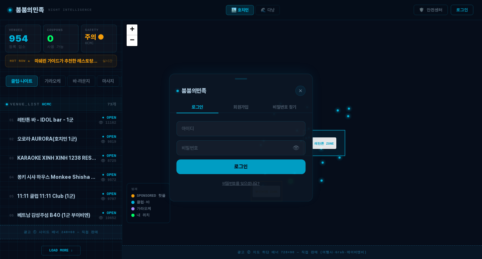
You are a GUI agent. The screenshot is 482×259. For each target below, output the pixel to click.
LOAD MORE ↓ (61, 250)
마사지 (108, 82)
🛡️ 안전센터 (430, 10)
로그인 (462, 10)
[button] (290, 181)
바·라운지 (81, 82)
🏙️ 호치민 (240, 10)
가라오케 (52, 82)
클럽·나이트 (21, 82)
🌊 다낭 (267, 10)
